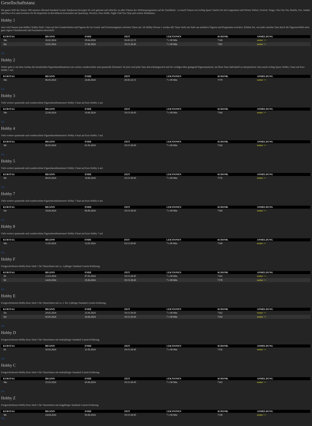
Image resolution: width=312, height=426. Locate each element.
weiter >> (261, 40)
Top (2, 53)
